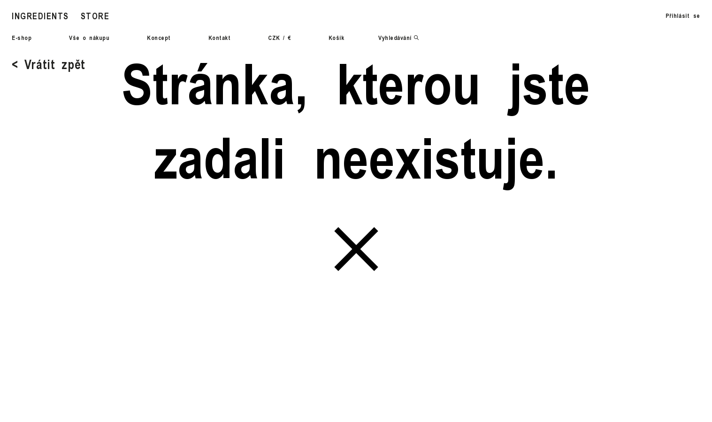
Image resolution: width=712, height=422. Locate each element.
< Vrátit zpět (48, 64)
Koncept (159, 37)
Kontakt (219, 37)
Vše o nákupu (89, 37)
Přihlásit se (683, 15)
